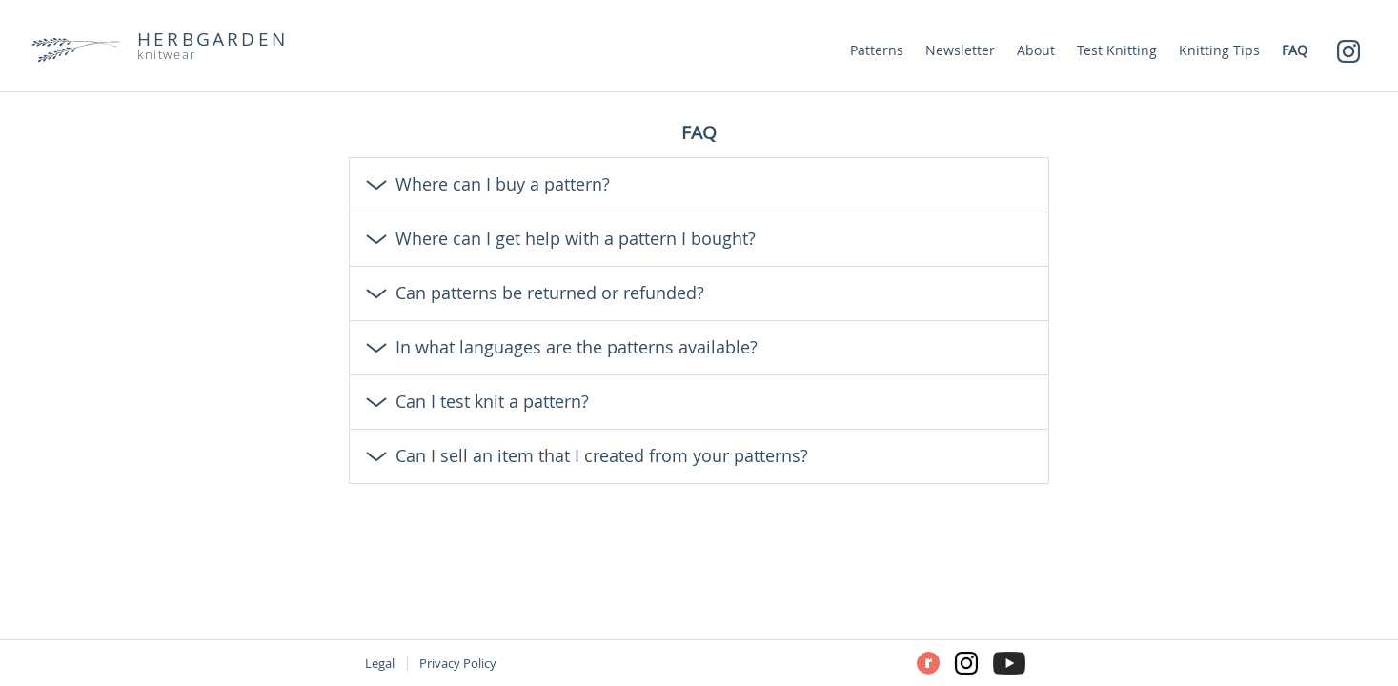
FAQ (1294, 50)
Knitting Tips (1219, 50)
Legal (380, 664)
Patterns (876, 50)
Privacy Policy (457, 664)
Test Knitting (1117, 50)
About (1036, 50)
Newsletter (960, 50)
